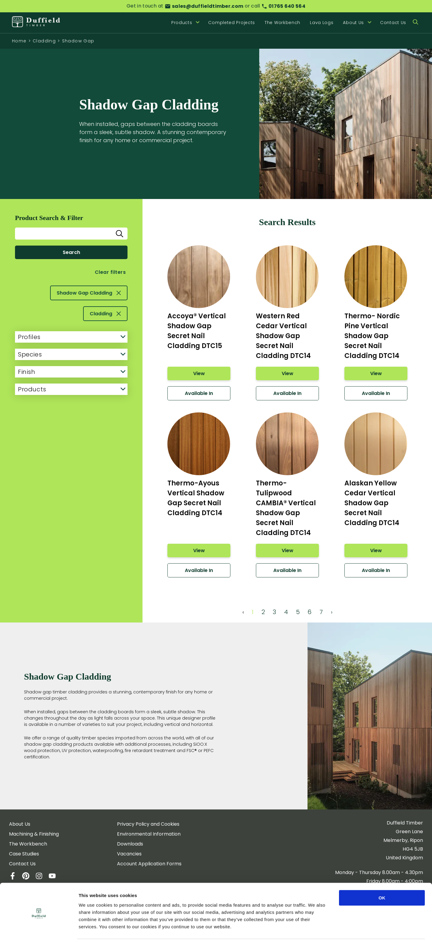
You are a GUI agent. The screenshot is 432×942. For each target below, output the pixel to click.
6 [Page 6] (309, 612)
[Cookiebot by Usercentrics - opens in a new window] (39, 930)
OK (382, 877)
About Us (19, 824)
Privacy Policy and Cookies (148, 824)
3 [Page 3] (274, 612)
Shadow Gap (78, 41)
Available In (199, 393)
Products (71, 389)
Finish (71, 372)
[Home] (36, 22)
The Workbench (282, 23)
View (199, 373)
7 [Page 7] (321, 612)
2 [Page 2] (263, 612)
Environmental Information (149, 833)
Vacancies (129, 853)
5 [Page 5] (298, 612)
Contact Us (393, 23)
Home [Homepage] (19, 41)
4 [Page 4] (286, 612)
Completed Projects (231, 23)
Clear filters (110, 272)
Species (71, 354)
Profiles (71, 337)
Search (71, 252)
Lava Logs (321, 23)
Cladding (44, 41)
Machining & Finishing (34, 833)
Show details (315, 930)
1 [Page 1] (253, 612)
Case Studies (24, 853)
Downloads (130, 843)
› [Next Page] (331, 612)
